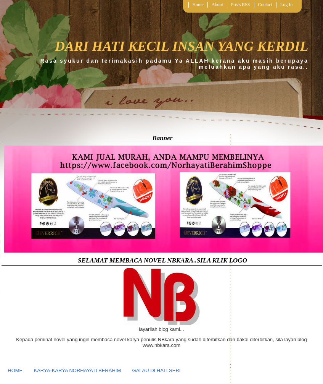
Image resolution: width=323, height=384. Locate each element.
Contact (265, 4)
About (217, 4)
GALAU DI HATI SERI (156, 370)
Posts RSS (240, 4)
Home (198, 4)
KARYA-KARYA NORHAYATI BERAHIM (77, 370)
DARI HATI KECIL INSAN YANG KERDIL (182, 46)
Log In (286, 4)
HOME (15, 370)
